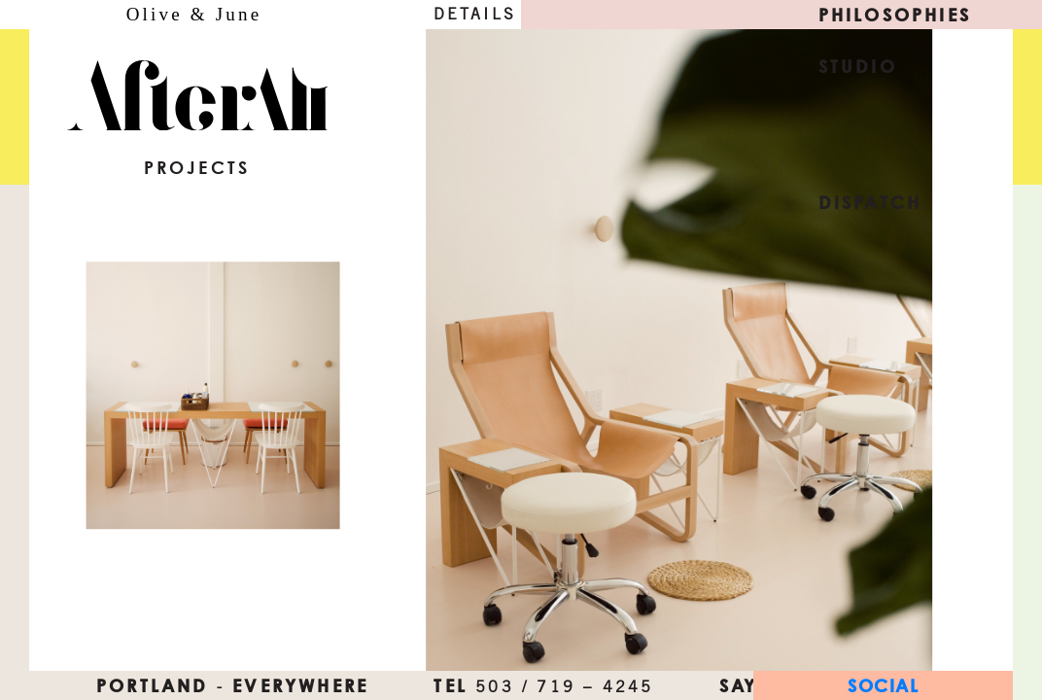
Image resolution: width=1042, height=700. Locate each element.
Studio (857, 66)
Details (475, 14)
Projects (197, 167)
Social (883, 685)
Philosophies (894, 14)
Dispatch (870, 202)
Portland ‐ (161, 685)
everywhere (300, 685)
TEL (543, 685)
